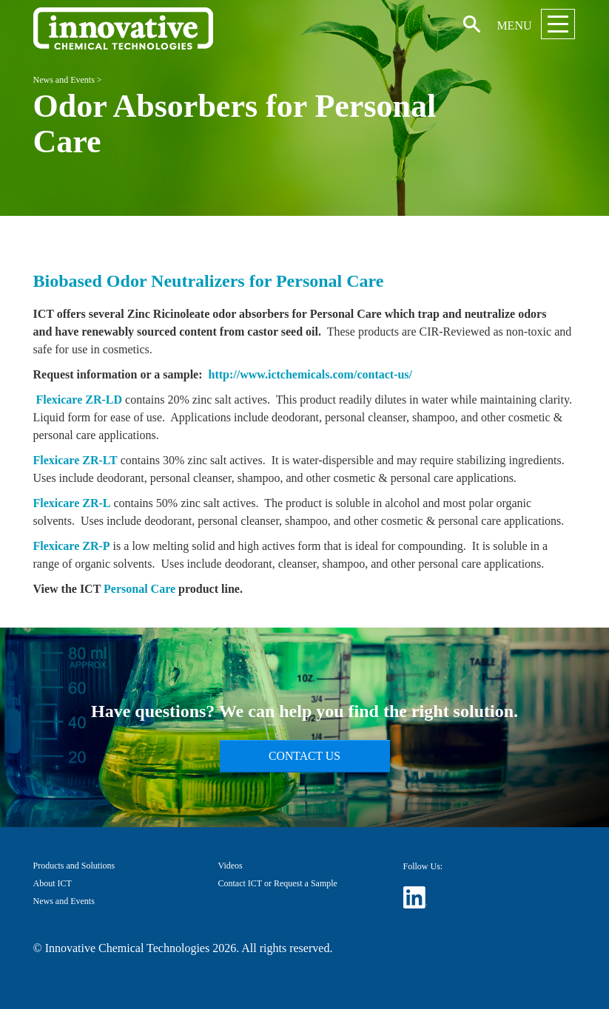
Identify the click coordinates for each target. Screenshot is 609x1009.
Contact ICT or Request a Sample (277, 883)
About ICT (52, 883)
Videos (230, 865)
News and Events (64, 80)
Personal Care (139, 588)
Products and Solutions (74, 865)
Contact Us (304, 756)
